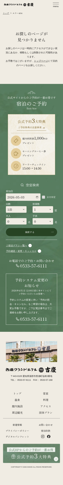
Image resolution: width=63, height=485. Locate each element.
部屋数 (36, 204)
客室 (45, 393)
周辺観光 (17, 413)
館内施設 (17, 406)
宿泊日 (9, 191)
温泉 (17, 400)
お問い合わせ (46, 424)
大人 (8, 216)
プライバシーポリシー (17, 430)
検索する (29, 232)
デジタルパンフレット (17, 436)
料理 (45, 400)
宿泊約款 (45, 430)
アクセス (45, 406)
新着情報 (17, 424)
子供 (35, 216)
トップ (17, 393)
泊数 (8, 204)
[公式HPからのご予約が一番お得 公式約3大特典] (31, 445)
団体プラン (45, 413)
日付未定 (51, 197)
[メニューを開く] (56, 5)
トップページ (41, 61)
